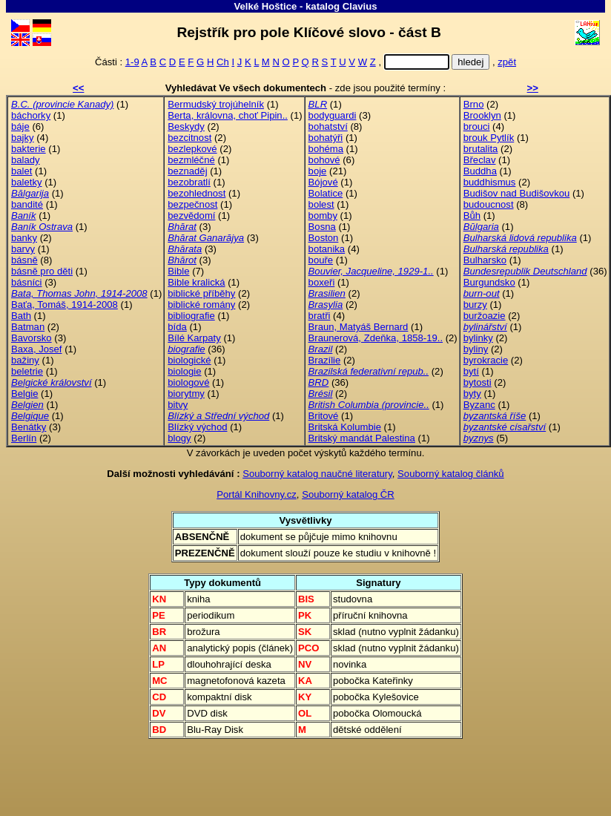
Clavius (360, 6)
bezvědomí (191, 215)
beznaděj (187, 171)
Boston (323, 237)
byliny (476, 349)
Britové (323, 415)
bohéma (325, 148)
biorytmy (186, 393)
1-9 (132, 62)
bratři (319, 315)
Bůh (471, 215)
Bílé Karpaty (194, 337)
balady (25, 159)
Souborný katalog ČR (348, 494)
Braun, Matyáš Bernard (358, 326)
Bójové (323, 182)
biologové (188, 382)
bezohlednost (196, 193)
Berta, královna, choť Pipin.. (228, 115)
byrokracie (485, 360)
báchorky (30, 115)
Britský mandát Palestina (361, 438)
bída (177, 326)
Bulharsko (484, 260)
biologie (184, 371)
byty (472, 393)
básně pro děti (42, 271)
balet (21, 171)
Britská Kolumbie (344, 426)
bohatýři (325, 137)
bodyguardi (332, 115)
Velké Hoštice (265, 6)
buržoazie (484, 315)
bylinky (478, 337)
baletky (26, 182)
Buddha (480, 171)
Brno (473, 104)
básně (24, 260)
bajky (22, 137)
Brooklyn (482, 115)
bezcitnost (189, 137)
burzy (475, 304)
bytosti (477, 382)
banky (24, 237)
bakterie (28, 148)
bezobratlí (189, 182)
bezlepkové (192, 148)
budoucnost (488, 204)
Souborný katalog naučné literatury (317, 473)
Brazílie (324, 360)
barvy (23, 248)
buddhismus (489, 182)
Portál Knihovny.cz (257, 494)
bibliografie (191, 315)
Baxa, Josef (36, 349)
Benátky (28, 426)
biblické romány (201, 304)
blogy (179, 438)
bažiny (25, 360)
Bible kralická (196, 282)
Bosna (322, 226)
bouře (321, 260)
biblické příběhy (201, 293)
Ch (223, 62)
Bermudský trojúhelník (216, 104)
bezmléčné (191, 159)
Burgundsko (489, 282)
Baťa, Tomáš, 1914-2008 (64, 304)
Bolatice (325, 193)
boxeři (321, 282)
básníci (26, 282)
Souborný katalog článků (450, 473)
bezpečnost (192, 204)
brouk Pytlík (489, 137)
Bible (178, 271)
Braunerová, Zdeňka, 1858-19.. (375, 337)
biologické (189, 360)
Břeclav (479, 159)
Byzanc (479, 404)
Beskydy (186, 126)
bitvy (178, 404)
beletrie (27, 371)
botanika (327, 248)
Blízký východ (197, 426)
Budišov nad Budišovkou (516, 193)
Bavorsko (31, 337)
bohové (324, 159)
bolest (321, 204)
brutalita (480, 148)
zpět (507, 62)
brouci (476, 126)
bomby (322, 215)
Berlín (23, 438)
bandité (27, 204)
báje (20, 126)
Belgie (24, 393)
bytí (471, 371)
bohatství (328, 126)
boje (317, 171)
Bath (21, 315)
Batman (27, 326)
